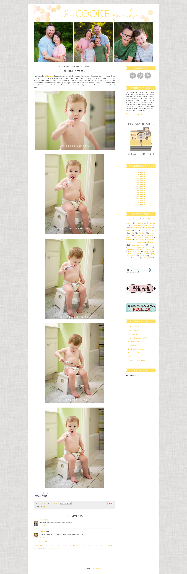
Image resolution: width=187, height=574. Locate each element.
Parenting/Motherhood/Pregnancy (139, 249)
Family (141, 233)
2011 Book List (140, 197)
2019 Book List (140, 181)
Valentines (136, 258)
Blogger (97, 568)
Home (75, 545)
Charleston (139, 223)
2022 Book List (140, 175)
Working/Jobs (147, 258)
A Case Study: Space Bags (136, 360)
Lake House (141, 242)
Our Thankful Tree (133, 342)
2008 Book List (140, 203)
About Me (146, 219)
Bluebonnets (139, 221)
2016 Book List (140, 187)
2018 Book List (140, 183)
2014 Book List (140, 191)
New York (152, 245)
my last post (49, 76)
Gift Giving (147, 235)
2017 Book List (140, 185)
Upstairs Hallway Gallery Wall (137, 338)
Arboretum (129, 221)
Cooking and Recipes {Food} (143, 225)
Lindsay (42, 520)
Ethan (151, 230)
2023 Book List (140, 173)
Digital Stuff (148, 228)
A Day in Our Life (132, 219)
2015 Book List (140, 189)
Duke (143, 230)
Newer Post (38, 545)
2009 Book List (140, 201)
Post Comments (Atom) (51, 549)
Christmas (151, 223)
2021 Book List (140, 177)
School (137, 254)
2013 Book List (140, 193)
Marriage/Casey (138, 245)
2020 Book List (140, 179)
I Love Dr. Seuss (132, 331)
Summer (132, 256)
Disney (128, 230)
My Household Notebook (136, 353)
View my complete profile (134, 114)
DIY (136, 230)
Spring (153, 254)
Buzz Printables (132, 334)
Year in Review (129, 260)
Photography (147, 252)
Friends (137, 235)
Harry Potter (140, 239)
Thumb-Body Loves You (135, 349)
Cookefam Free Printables (136, 327)
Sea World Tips (132, 357)
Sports (146, 254)
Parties (137, 252)
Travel (141, 256)
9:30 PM (42, 525)
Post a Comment (42, 541)
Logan (44, 506)
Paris (130, 251)
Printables (129, 254)
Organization (139, 247)
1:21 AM (42, 537)
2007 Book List (140, 205)
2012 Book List (140, 195)
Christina (42, 532)
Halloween (129, 239)
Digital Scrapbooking (135, 227)
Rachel (44, 503)
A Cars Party (131, 345)
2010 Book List (140, 199)
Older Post (110, 545)
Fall (133, 233)
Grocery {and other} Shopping (138, 237)
